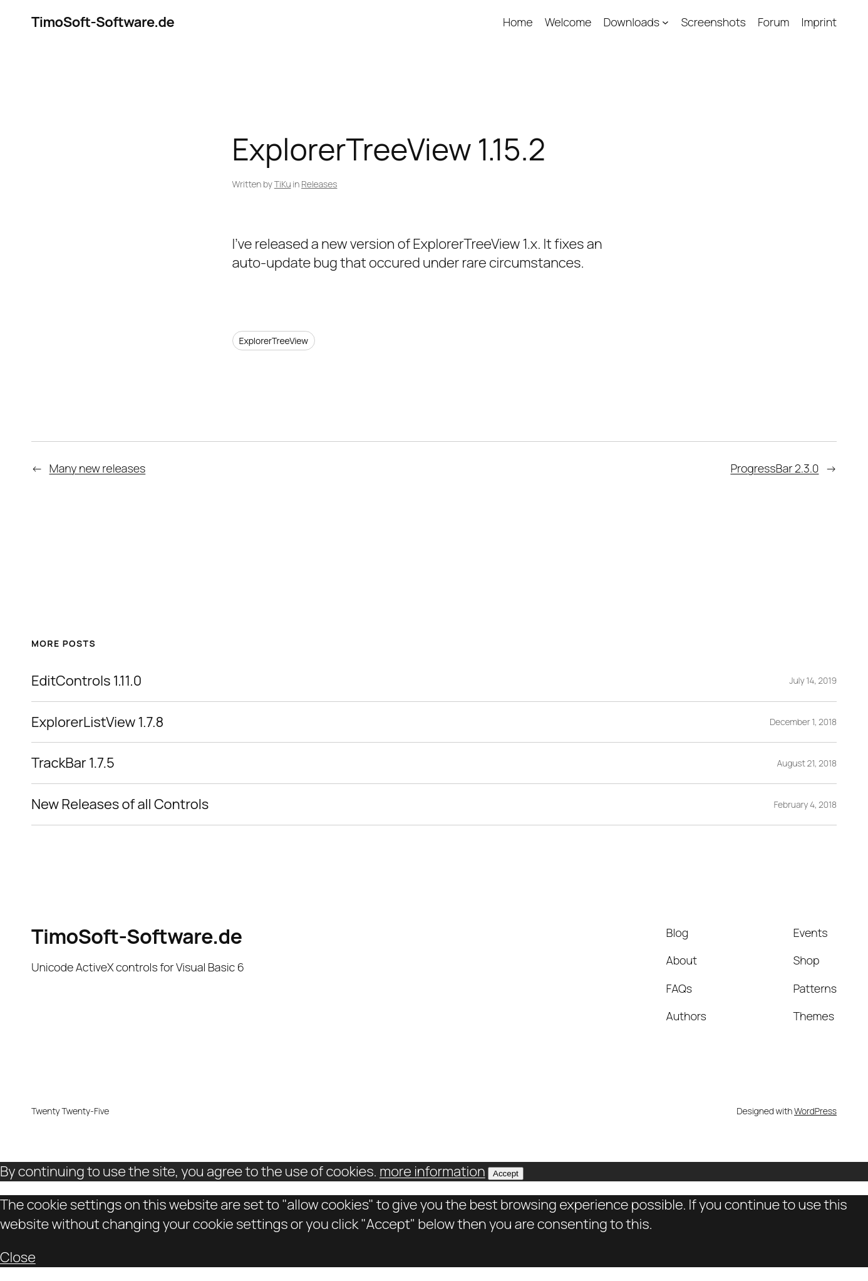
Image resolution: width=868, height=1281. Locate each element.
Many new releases (97, 468)
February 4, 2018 (805, 804)
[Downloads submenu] (665, 22)
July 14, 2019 (813, 680)
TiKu (282, 184)
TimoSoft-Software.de (102, 22)
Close (18, 1257)
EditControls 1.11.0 (86, 681)
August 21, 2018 (807, 763)
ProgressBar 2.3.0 (774, 468)
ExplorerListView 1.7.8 (97, 722)
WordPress (815, 1111)
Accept (506, 1173)
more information (432, 1171)
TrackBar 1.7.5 (73, 763)
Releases (319, 184)
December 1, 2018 (803, 722)
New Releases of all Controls (120, 804)
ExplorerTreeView (273, 341)
